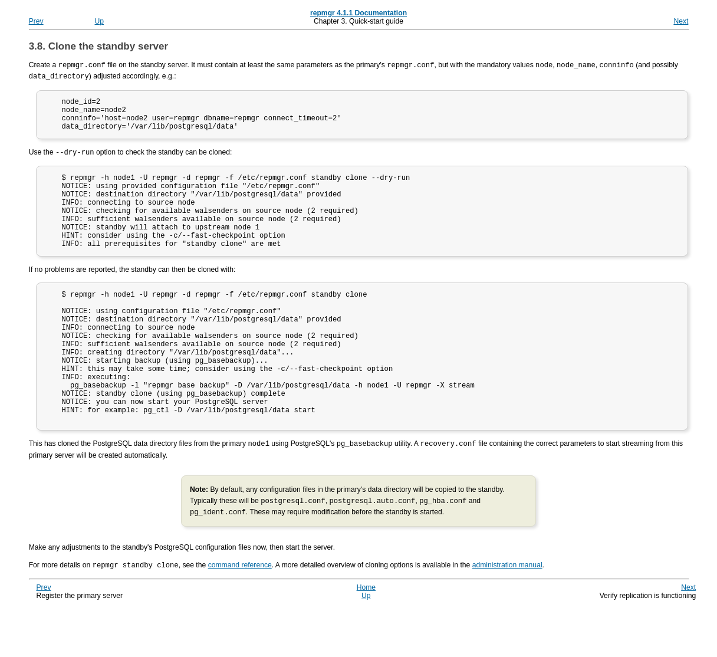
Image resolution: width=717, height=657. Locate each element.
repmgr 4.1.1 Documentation (358, 13)
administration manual (507, 614)
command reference (240, 614)
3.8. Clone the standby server (98, 46)
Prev (36, 21)
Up (99, 21)
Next (680, 21)
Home (366, 636)
